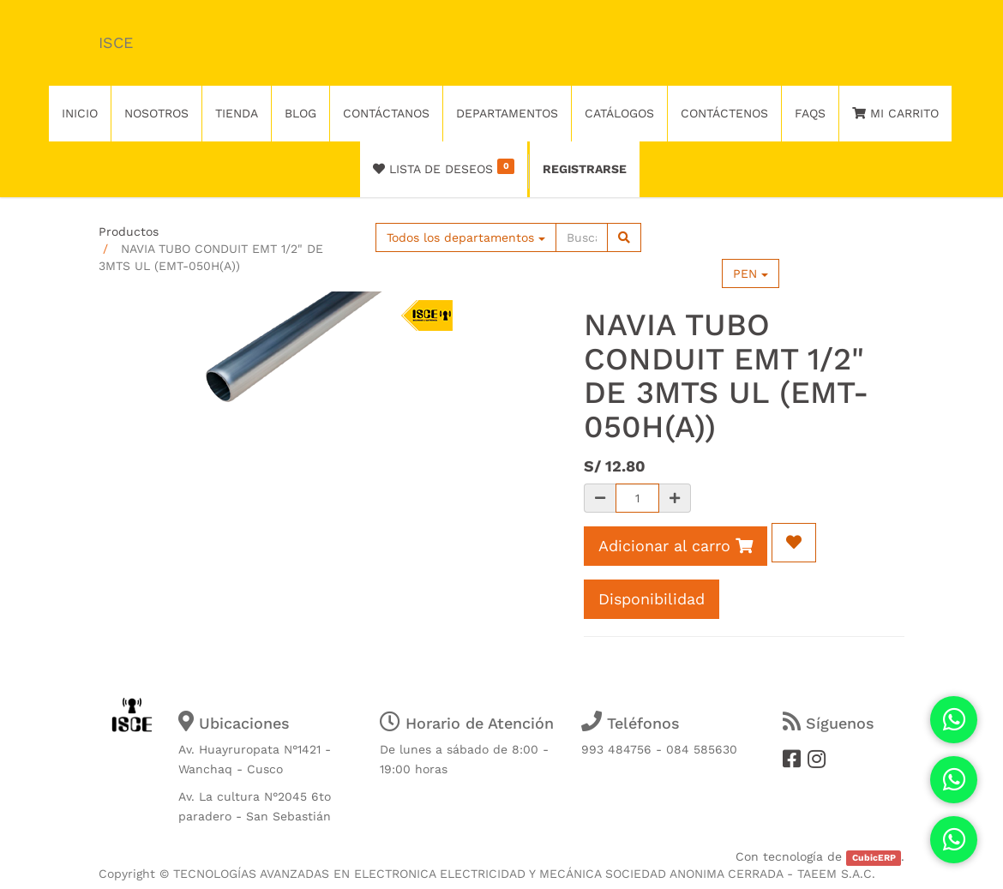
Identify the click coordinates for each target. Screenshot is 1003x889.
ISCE (116, 42)
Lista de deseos (443, 167)
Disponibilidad (651, 599)
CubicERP (874, 857)
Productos (129, 231)
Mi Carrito (895, 113)
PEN (750, 273)
